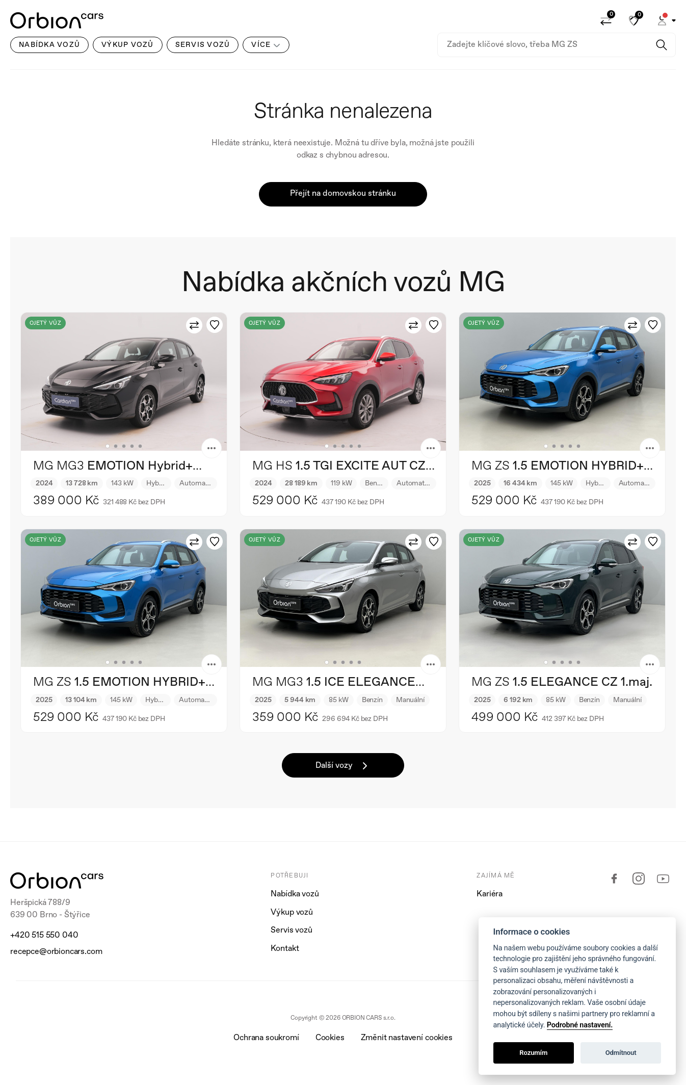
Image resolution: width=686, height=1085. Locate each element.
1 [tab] (107, 446)
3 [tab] (124, 446)
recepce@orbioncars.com (56, 952)
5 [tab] (140, 446)
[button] (666, 20)
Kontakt (285, 949)
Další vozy (343, 766)
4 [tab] (132, 446)
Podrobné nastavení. (580, 1025)
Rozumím (533, 1052)
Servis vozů (291, 930)
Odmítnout (621, 1052)
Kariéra (490, 894)
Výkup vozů (291, 913)
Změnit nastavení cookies (407, 1038)
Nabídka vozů (295, 894)
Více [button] (261, 44)
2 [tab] (116, 446)
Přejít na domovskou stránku (343, 194)
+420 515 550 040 (44, 936)
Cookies (330, 1038)
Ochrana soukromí (266, 1038)
